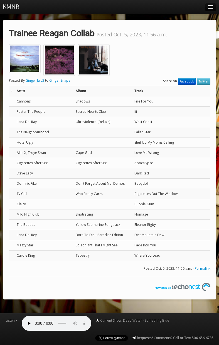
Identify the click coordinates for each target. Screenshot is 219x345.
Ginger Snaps (59, 80)
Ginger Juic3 (35, 80)
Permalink (202, 268)
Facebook (187, 81)
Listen (12, 320)
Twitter (203, 81)
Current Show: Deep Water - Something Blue (132, 320)
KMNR (11, 6)
